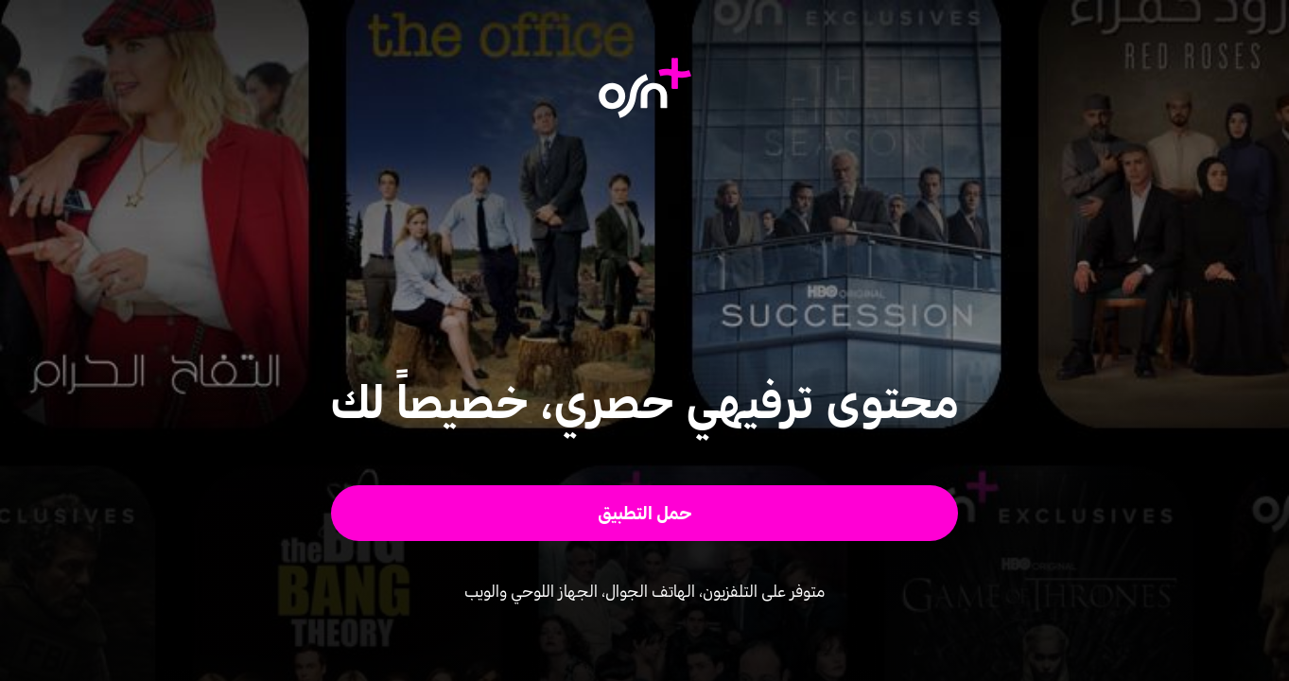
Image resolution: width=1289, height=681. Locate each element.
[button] (644, 513)
